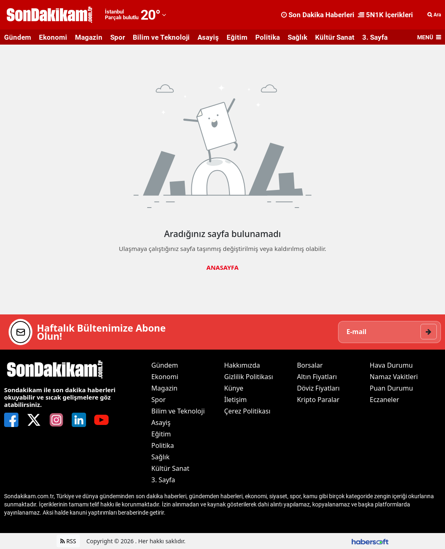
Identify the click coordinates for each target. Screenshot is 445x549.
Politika (267, 37)
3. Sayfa (375, 37)
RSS (68, 541)
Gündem (17, 37)
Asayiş (208, 37)
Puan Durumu (391, 388)
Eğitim (237, 37)
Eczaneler (384, 399)
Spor (117, 37)
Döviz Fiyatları (318, 388)
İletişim (235, 399)
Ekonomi (53, 37)
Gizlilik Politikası (248, 376)
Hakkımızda (242, 365)
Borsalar (310, 365)
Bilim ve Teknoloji (161, 37)
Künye (233, 388)
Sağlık (297, 37)
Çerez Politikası (247, 411)
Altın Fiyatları (317, 376)
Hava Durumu (391, 365)
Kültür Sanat (334, 37)
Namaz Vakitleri (394, 376)
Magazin (88, 37)
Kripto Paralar (318, 399)
